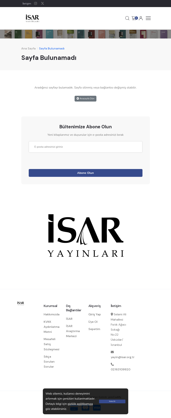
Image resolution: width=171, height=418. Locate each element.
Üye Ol (93, 322)
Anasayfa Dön (85, 98)
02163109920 (120, 369)
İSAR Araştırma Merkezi (73, 331)
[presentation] (57, 160)
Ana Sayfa (28, 48)
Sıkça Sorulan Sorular (49, 362)
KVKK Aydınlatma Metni (51, 327)
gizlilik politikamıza (80, 404)
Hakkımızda (51, 314)
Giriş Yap (94, 314)
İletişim (27, 3)
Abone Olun (85, 173)
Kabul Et (112, 401)
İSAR (69, 319)
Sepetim (94, 329)
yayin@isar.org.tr (122, 357)
